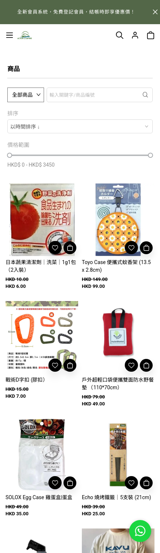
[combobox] (80, 126)
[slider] (9, 155)
